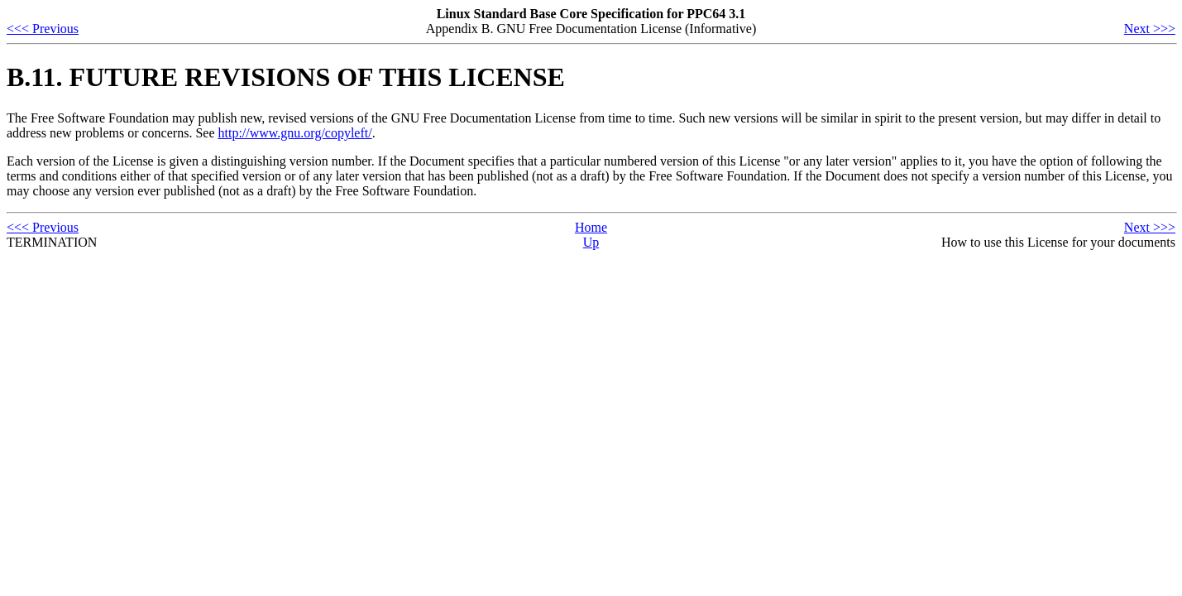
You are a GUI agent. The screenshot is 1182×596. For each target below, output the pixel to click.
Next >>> (1149, 29)
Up (591, 242)
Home (591, 227)
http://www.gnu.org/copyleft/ (294, 133)
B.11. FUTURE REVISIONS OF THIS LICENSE (286, 77)
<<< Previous (43, 29)
